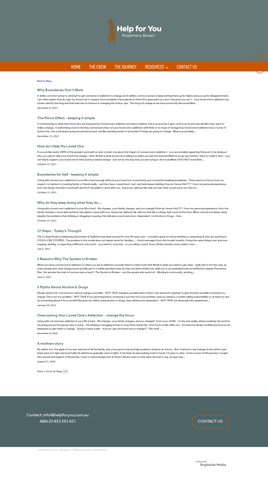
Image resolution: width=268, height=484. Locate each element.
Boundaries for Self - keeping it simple (67, 174)
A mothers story (50, 343)
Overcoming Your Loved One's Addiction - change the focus (85, 315)
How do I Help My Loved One (60, 146)
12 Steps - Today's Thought (59, 231)
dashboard (65, 450)
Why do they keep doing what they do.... (69, 202)
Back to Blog (44, 81)
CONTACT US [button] (210, 421)
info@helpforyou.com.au (66, 415)
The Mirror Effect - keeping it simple (66, 118)
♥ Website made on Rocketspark (90, 450)
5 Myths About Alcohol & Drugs (62, 287)
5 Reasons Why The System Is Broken (67, 259)
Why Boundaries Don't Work (60, 90)
